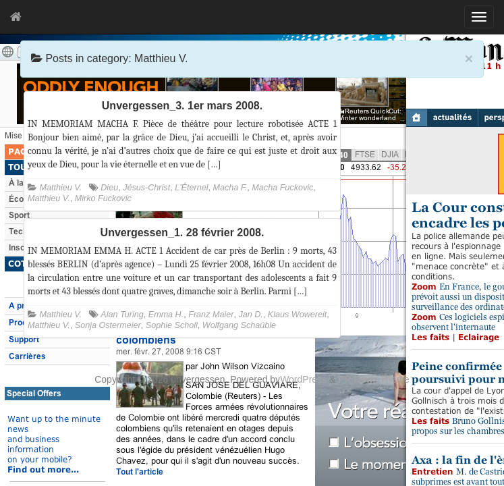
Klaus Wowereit (297, 314)
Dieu (109, 187)
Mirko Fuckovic (103, 198)
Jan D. (250, 314)
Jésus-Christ (146, 187)
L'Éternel (191, 187)
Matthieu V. (61, 187)
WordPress (303, 379)
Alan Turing (122, 314)
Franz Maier (210, 314)
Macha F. (230, 187)
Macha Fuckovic (282, 187)
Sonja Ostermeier (108, 325)
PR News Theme (374, 379)
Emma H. (166, 314)
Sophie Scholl (172, 325)
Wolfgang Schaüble (239, 325)
